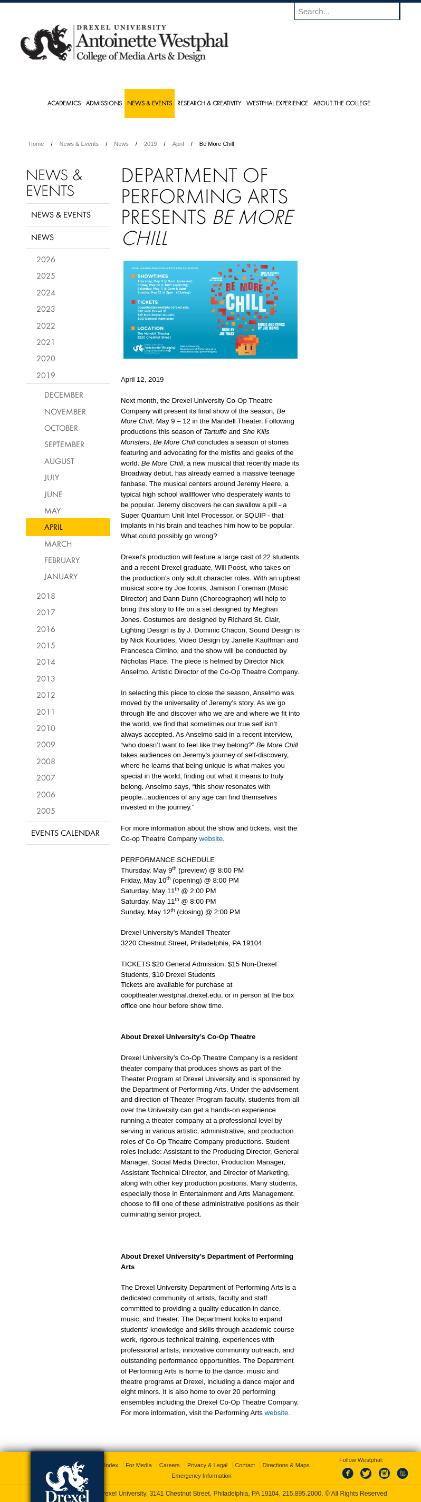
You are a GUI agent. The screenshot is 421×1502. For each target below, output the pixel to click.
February (62, 560)
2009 (45, 744)
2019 (150, 144)
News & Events (79, 144)
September (64, 444)
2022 (45, 325)
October (61, 427)
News (121, 144)
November (65, 411)
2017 (45, 612)
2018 (45, 595)
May (52, 510)
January (61, 576)
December (63, 394)
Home (36, 144)
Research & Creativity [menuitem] (209, 103)
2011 (45, 711)
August (59, 461)
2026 (45, 259)
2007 (45, 777)
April (178, 144)
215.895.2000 (301, 1493)
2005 (45, 810)
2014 (45, 661)
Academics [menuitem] (64, 103)
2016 (45, 629)
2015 (45, 645)
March (58, 543)
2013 (45, 678)
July (51, 477)
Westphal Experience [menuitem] (277, 103)
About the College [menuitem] (341, 103)
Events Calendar (65, 832)
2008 (45, 761)
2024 (45, 292)
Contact (245, 1465)
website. (277, 1413)
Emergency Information (201, 1476)
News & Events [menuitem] (149, 103)
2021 (45, 342)
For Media (139, 1465)
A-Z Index (105, 1465)
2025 (45, 275)
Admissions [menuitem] (104, 103)
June (53, 494)
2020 (45, 358)
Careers (169, 1465)
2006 (45, 794)
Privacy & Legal (207, 1465)
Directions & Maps (285, 1465)
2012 (45, 694)
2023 (45, 308)
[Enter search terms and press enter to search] (352, 11)
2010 (45, 728)
